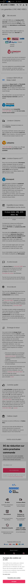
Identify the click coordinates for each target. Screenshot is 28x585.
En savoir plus (6, 574)
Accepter (14, 581)
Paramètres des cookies (14, 577)
